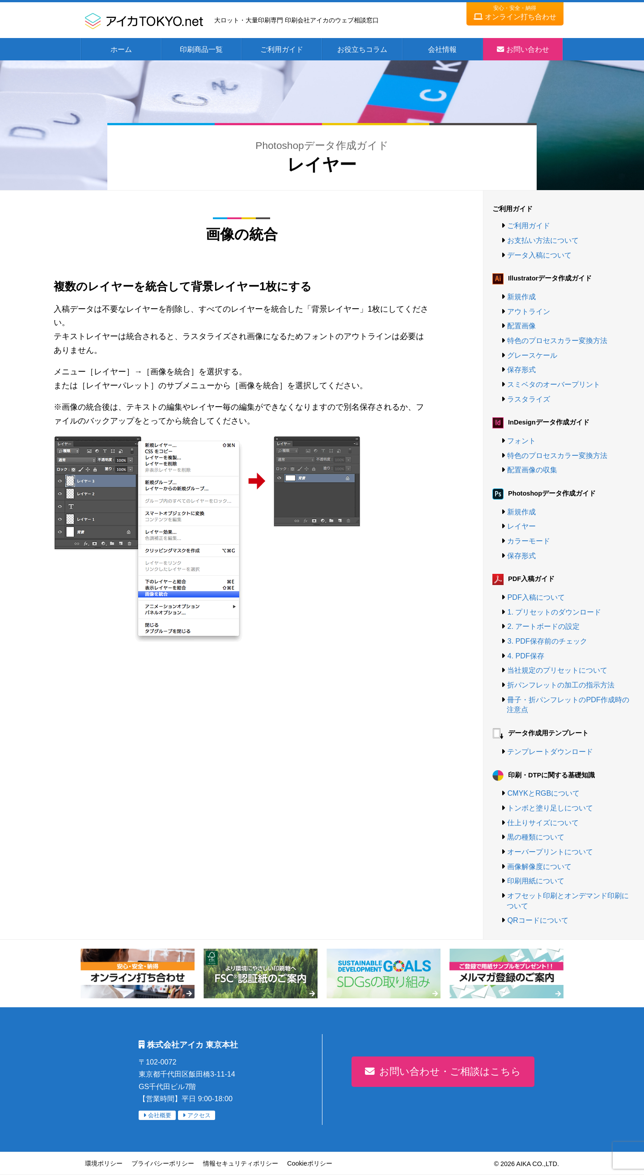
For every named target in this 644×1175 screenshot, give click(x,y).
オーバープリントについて (550, 852)
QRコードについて (537, 920)
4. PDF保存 (525, 656)
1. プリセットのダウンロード (554, 612)
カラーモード (528, 541)
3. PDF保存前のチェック (547, 641)
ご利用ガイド (281, 49)
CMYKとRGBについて (543, 793)
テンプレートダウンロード (550, 751)
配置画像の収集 (532, 470)
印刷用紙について (535, 881)
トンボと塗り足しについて (550, 808)
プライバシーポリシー (162, 1163)
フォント (521, 441)
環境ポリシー (104, 1163)
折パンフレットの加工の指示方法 (560, 685)
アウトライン (528, 311)
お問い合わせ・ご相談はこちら (450, 1071)
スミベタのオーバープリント (553, 384)
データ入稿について (539, 255)
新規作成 (521, 297)
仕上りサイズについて (543, 823)
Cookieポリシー (309, 1163)
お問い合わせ (527, 49)
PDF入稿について (535, 597)
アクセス (199, 1115)
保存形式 (521, 369)
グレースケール (532, 355)
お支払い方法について (543, 240)
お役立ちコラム (362, 49)
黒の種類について (535, 837)
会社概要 (159, 1115)
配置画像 (521, 326)
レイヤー (521, 526)
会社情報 (442, 49)
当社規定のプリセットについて (557, 670)
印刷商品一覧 (201, 49)
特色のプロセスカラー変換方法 (557, 340)
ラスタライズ (528, 399)
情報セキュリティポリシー (240, 1163)
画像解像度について (539, 866)
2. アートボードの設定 (543, 626)
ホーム (121, 49)
